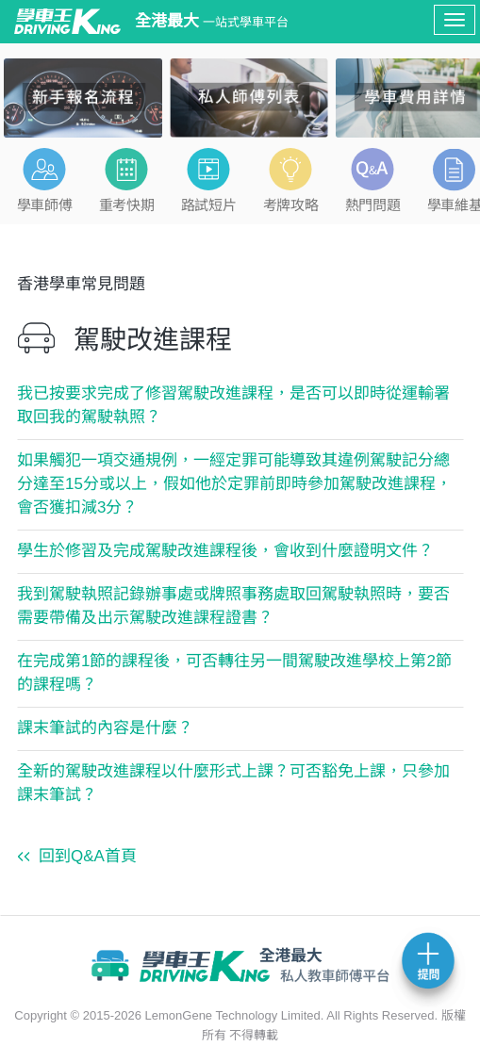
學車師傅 (44, 205)
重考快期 (126, 205)
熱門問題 (372, 205)
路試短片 (208, 205)
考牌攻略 (290, 205)
